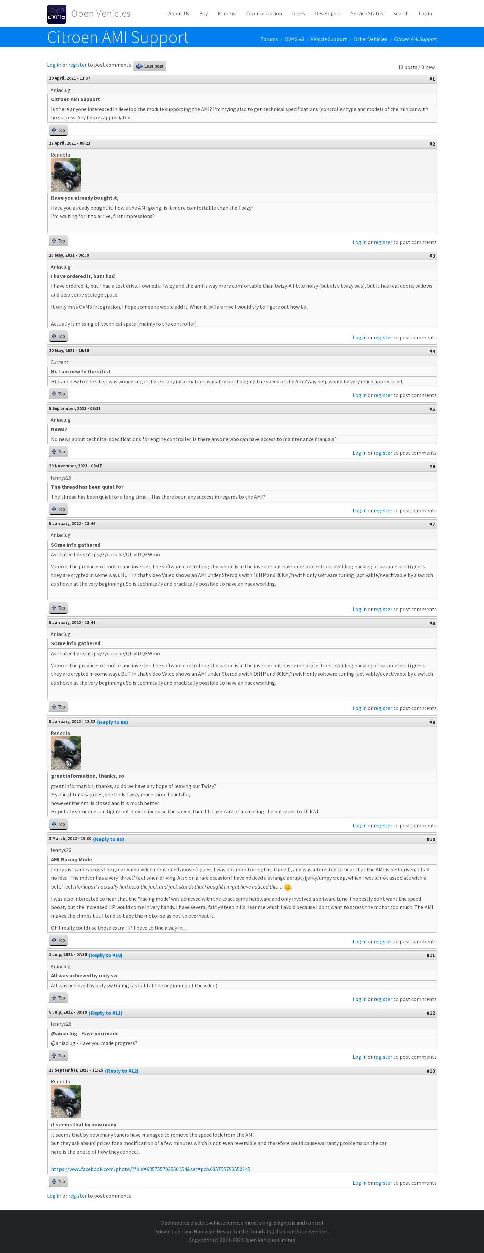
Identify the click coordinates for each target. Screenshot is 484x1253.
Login (425, 13)
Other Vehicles (370, 39)
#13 (431, 1070)
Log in (54, 64)
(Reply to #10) (106, 955)
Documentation (263, 13)
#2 (432, 143)
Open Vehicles (101, 13)
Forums (226, 13)
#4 (432, 351)
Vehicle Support (329, 39)
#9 (432, 722)
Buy (203, 13)
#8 (432, 623)
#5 (432, 409)
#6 (432, 466)
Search (401, 13)
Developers (328, 13)
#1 (432, 78)
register (77, 64)
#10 (431, 839)
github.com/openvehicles (299, 1231)
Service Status (367, 13)
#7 (432, 524)
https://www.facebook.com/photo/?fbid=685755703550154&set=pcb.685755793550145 (150, 1168)
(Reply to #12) (122, 1070)
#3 (432, 255)
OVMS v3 (294, 39)
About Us (178, 13)
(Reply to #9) (108, 839)
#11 (431, 955)
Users (298, 13)
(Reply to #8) (112, 722)
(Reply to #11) (106, 1012)
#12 (431, 1012)
